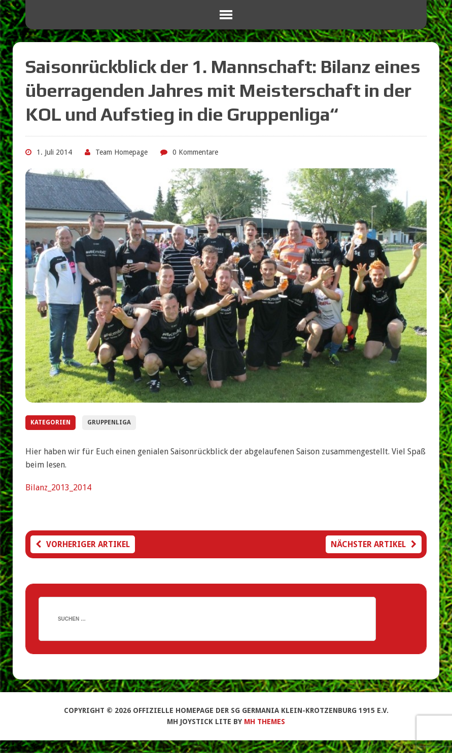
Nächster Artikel (373, 544)
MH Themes (264, 722)
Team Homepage (121, 152)
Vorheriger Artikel (83, 544)
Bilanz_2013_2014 (58, 487)
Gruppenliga (109, 422)
